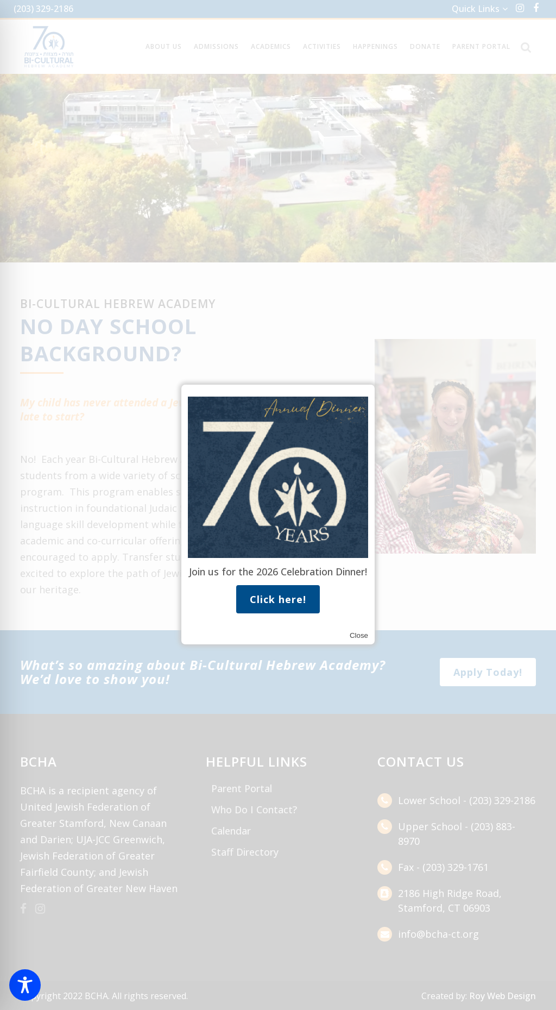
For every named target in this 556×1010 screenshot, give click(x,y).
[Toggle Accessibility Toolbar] (25, 985)
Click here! (278, 599)
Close (359, 635)
